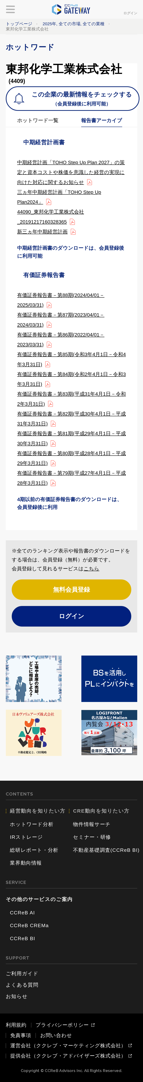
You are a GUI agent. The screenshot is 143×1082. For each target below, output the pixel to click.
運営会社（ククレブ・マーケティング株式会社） (68, 1045)
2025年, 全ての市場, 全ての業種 (73, 24)
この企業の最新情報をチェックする (82, 99)
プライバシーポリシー (62, 1025)
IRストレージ (26, 837)
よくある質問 (22, 985)
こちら (91, 568)
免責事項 (20, 1035)
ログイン (130, 13)
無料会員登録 (71, 589)
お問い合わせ (56, 1035)
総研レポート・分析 (34, 850)
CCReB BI (22, 938)
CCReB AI (22, 912)
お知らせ (17, 996)
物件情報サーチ (92, 824)
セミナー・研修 (92, 837)
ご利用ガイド (22, 973)
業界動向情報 (26, 863)
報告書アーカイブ (101, 120)
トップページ (19, 24)
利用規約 (16, 1025)
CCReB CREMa (29, 925)
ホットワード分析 (31, 824)
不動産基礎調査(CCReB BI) (106, 850)
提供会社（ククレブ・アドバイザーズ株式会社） (68, 1055)
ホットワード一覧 (37, 120)
